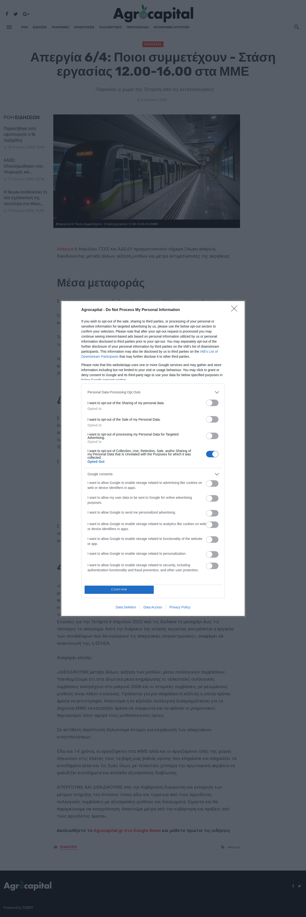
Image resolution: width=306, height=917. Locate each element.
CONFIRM (120, 589)
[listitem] (153, 391)
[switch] (212, 402)
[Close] (235, 309)
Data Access (152, 608)
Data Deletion (126, 608)
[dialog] (153, 458)
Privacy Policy (179, 608)
